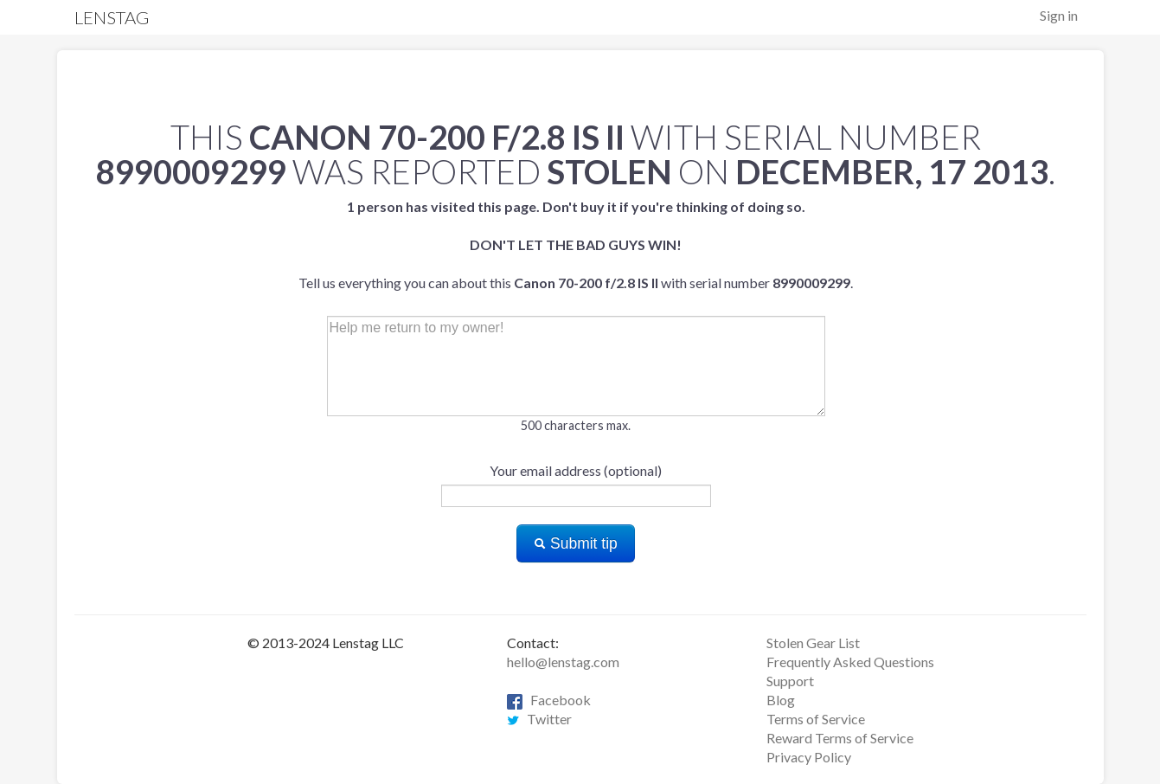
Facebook (549, 699)
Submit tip (576, 543)
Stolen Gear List (813, 642)
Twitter (539, 718)
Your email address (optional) (576, 470)
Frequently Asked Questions (850, 661)
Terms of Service (815, 718)
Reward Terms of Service (839, 737)
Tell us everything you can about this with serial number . (575, 244)
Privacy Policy (808, 757)
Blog (780, 699)
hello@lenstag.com (563, 661)
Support (790, 680)
